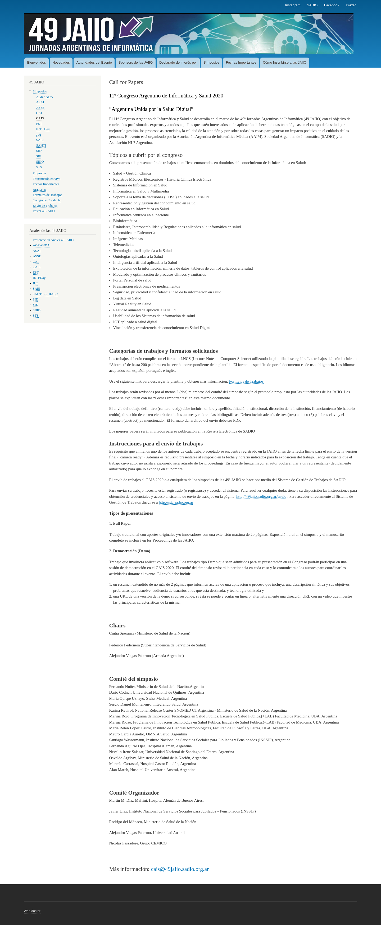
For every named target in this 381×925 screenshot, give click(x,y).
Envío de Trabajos (45, 206)
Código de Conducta (47, 200)
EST (39, 124)
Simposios (211, 62)
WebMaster (32, 911)
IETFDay (39, 278)
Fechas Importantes (241, 62)
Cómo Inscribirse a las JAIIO (284, 62)
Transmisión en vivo (47, 179)
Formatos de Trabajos (47, 195)
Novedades (61, 62)
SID (39, 151)
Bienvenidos (36, 62)
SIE (38, 156)
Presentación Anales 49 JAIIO (53, 240)
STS (39, 167)
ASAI (40, 102)
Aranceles (39, 189)
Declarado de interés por (178, 62)
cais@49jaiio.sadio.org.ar (180, 869)
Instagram (293, 5)
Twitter (351, 5)
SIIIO (40, 161)
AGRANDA (44, 97)
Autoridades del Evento (94, 62)
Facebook (331, 5)
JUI (38, 135)
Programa (39, 173)
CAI (39, 113)
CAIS (40, 118)
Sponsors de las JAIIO (136, 62)
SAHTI (41, 145)
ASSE (40, 108)
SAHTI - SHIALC (45, 294)
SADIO (312, 5)
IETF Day (43, 129)
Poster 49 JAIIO (44, 211)
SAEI (40, 140)
